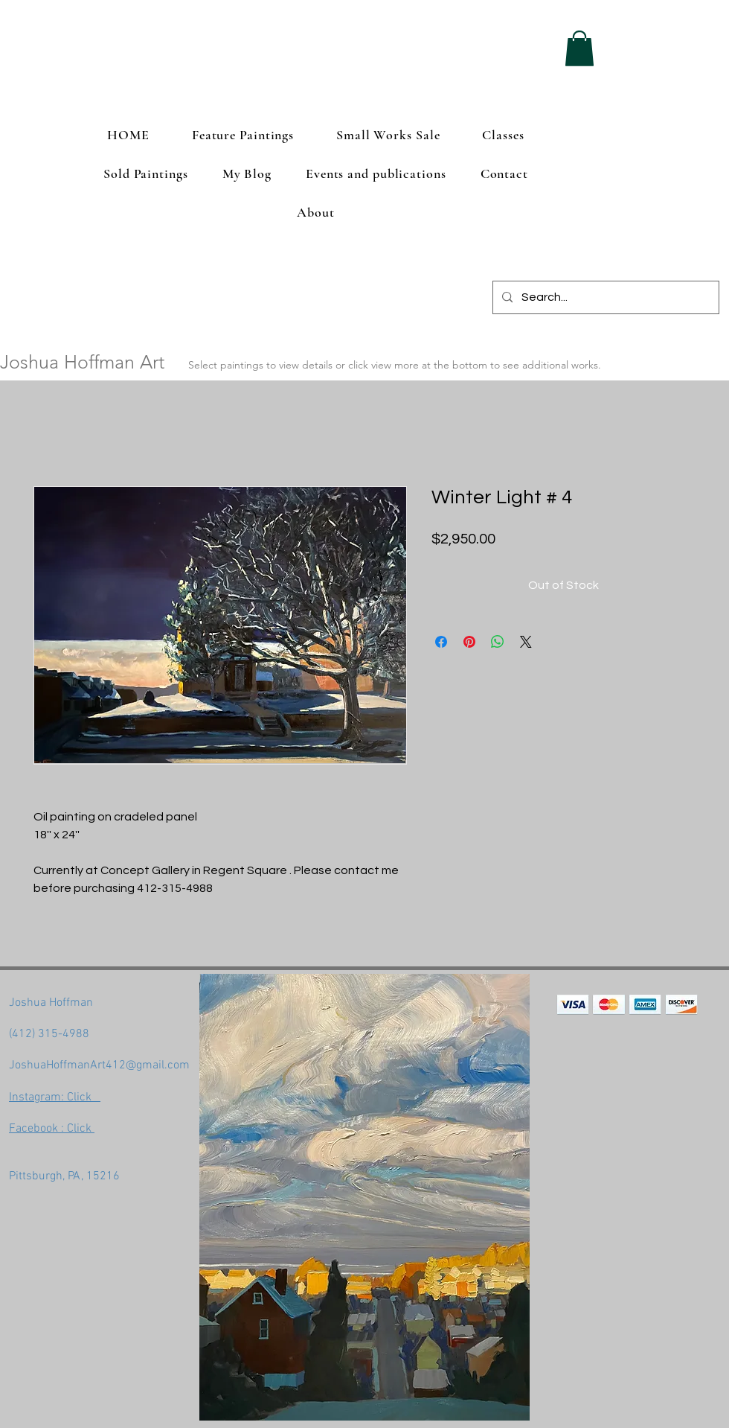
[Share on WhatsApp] (498, 642)
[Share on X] (526, 642)
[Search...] (604, 297)
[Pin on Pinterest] (469, 642)
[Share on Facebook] (441, 642)
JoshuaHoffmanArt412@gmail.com (99, 1065)
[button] (579, 48)
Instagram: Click (54, 1097)
